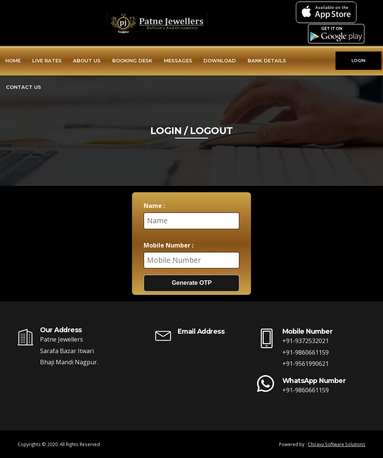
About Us (87, 60)
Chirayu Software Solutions (336, 444)
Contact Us (23, 87)
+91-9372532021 (305, 341)
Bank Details (267, 60)
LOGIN (358, 60)
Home (13, 60)
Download (219, 60)
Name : (154, 206)
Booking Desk (132, 60)
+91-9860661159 (305, 352)
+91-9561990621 (305, 363)
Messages (178, 60)
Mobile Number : (168, 245)
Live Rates (47, 60)
